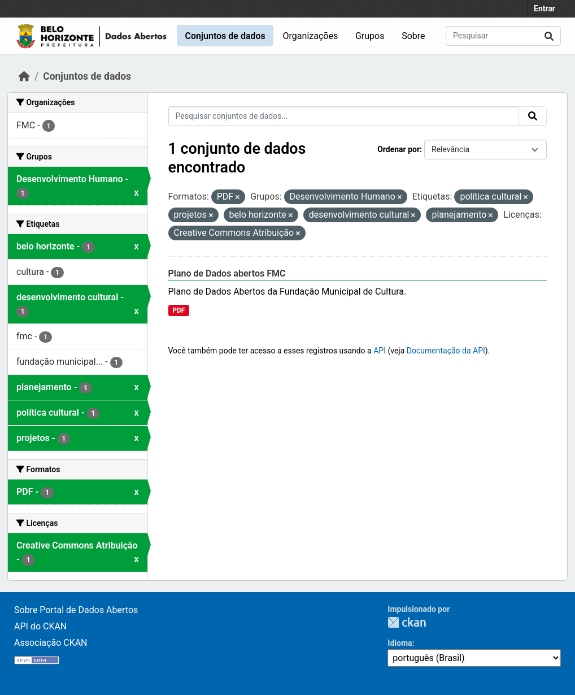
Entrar (544, 8)
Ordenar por (398, 149)
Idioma (399, 642)
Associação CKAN (51, 642)
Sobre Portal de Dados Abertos (76, 610)
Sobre (413, 36)
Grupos (370, 36)
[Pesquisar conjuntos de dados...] (503, 36)
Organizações (310, 36)
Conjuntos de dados (225, 36)
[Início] (24, 76)
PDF (178, 310)
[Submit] (549, 36)
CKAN (406, 622)
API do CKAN (40, 626)
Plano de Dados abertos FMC (227, 273)
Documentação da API (446, 350)
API (379, 350)
